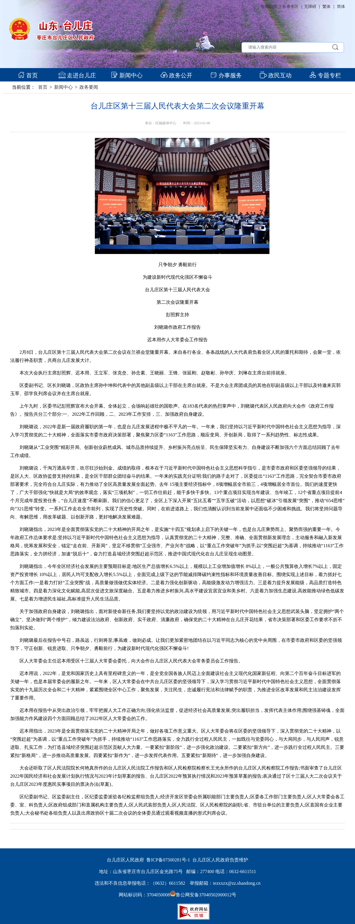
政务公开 (176, 75)
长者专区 (290, 6)
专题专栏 (325, 75)
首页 (28, 75)
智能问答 (269, 6)
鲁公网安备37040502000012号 (203, 894)
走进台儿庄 (77, 75)
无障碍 (310, 6)
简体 (341, 6)
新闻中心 (127, 75)
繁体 (326, 6)
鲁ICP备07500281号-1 (168, 859)
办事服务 (226, 75)
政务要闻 (88, 87)
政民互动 (276, 75)
